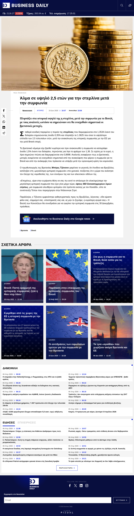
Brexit (33, 230)
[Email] (57, 500)
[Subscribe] (120, 500)
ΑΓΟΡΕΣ (40, 110)
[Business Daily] (34, 483)
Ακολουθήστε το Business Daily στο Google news (58, 219)
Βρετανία (24, 230)
